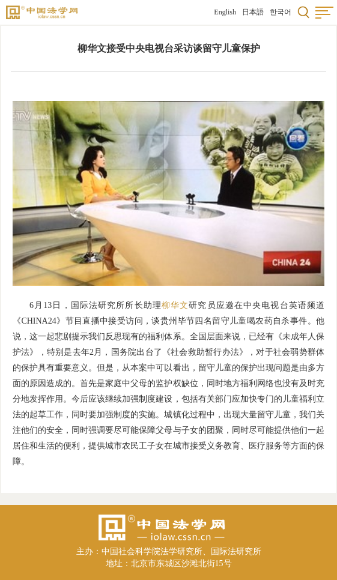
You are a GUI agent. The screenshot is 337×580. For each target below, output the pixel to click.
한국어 (280, 12)
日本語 (253, 12)
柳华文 (175, 305)
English (225, 12)
